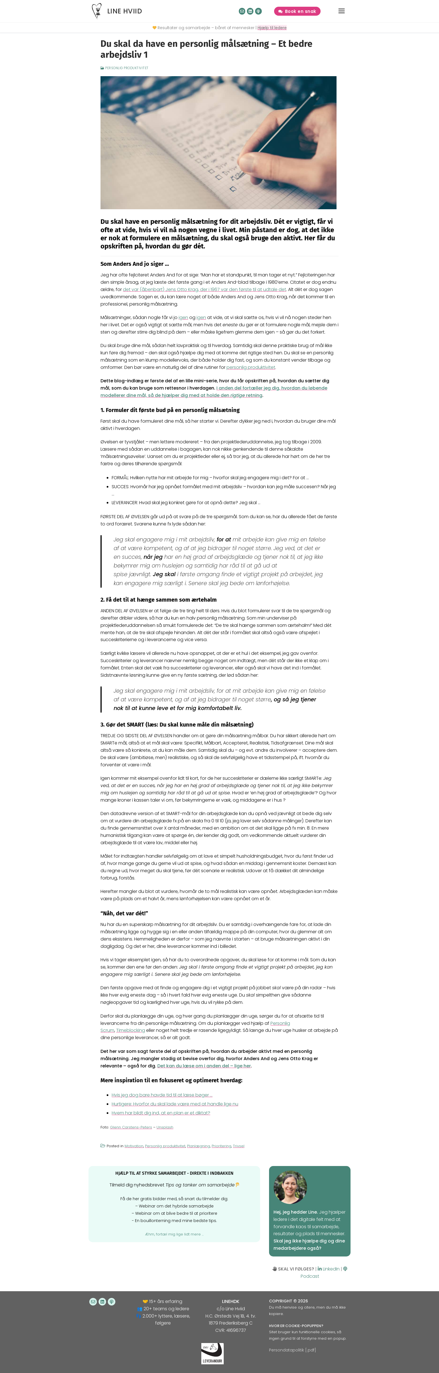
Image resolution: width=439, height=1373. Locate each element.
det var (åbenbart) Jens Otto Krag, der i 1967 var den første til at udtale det (204, 289)
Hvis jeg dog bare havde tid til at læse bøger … (162, 1095)
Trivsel (238, 1146)
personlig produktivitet (250, 367)
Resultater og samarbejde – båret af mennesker (206, 28)
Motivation (134, 1146)
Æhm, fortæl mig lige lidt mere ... (174, 1234)
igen (183, 317)
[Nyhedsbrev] (242, 11)
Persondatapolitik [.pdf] (292, 1350)
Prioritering (221, 1146)
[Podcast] (258, 11)
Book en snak (297, 11)
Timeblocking (130, 1030)
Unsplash (165, 1127)
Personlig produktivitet (125, 68)
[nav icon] (342, 11)
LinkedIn (329, 1269)
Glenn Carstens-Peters (131, 1127)
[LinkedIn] (250, 11)
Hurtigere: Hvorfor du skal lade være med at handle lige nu (175, 1104)
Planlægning (198, 1146)
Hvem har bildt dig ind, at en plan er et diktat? (161, 1113)
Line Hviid (124, 11)
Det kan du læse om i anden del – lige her (204, 1066)
